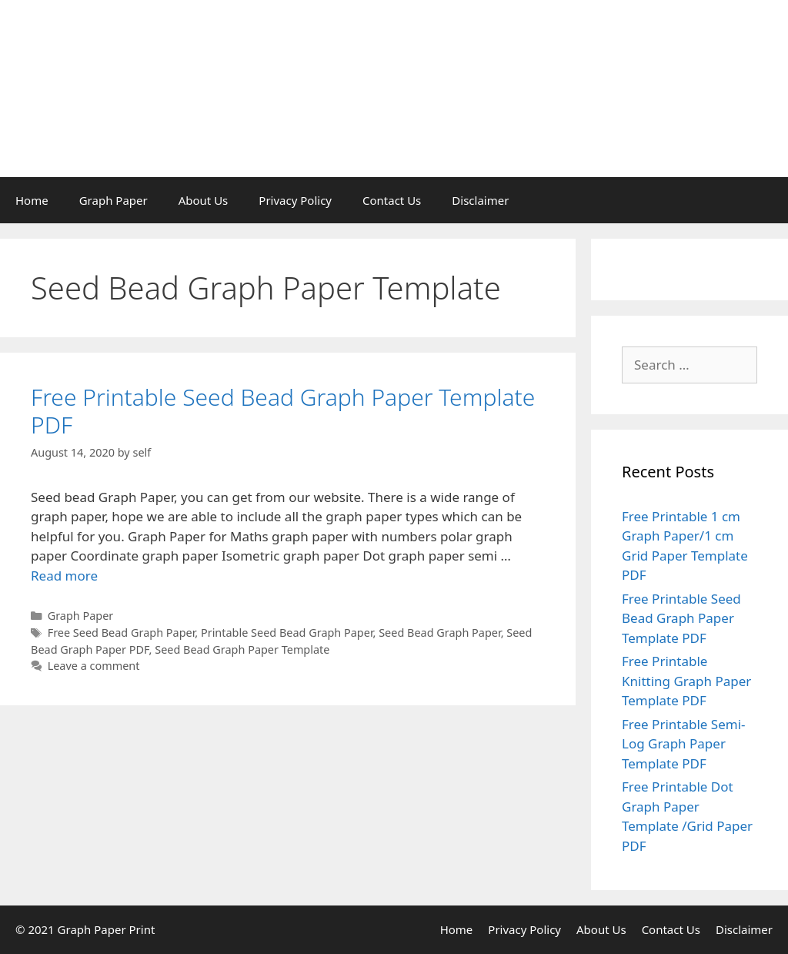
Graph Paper (113, 200)
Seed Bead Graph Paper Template (242, 649)
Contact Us (391, 200)
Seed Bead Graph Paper (439, 632)
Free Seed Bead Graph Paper (121, 632)
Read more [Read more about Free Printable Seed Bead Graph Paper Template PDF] (64, 575)
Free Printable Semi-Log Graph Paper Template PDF (684, 743)
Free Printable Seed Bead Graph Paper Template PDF (283, 410)
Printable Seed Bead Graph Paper (287, 632)
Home (31, 200)
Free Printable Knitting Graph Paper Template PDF (686, 680)
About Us (204, 200)
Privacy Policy (295, 200)
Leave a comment (94, 665)
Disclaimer (480, 200)
